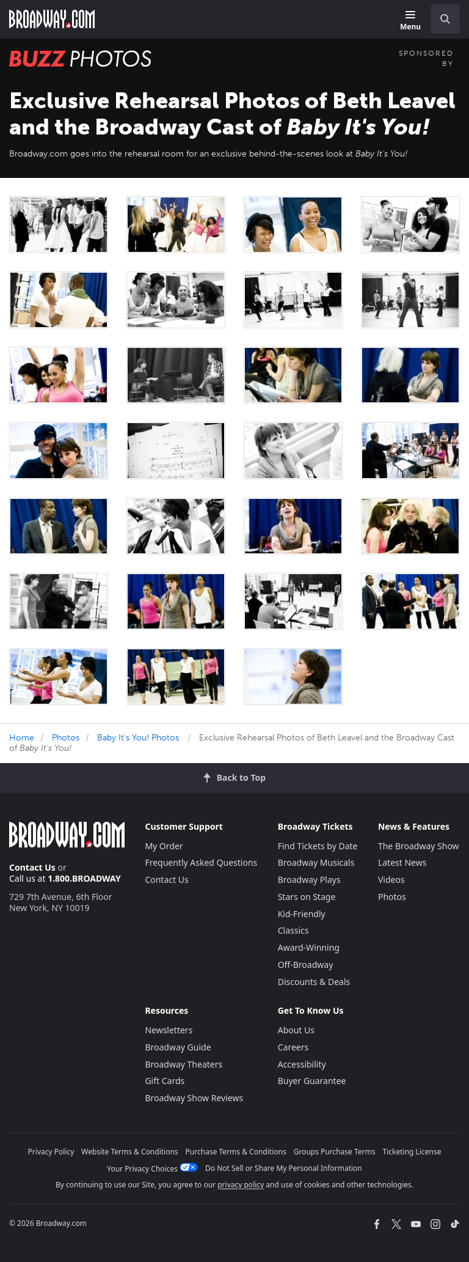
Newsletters (168, 1030)
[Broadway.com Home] (52, 19)
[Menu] (410, 21)
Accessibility (302, 1064)
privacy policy (240, 1184)
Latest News (402, 862)
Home (21, 737)
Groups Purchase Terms (335, 1151)
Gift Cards (164, 1081)
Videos (391, 879)
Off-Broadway (305, 964)
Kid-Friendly (301, 914)
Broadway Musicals (316, 862)
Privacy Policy (51, 1151)
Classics (293, 930)
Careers (293, 1047)
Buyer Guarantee (312, 1081)
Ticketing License (412, 1151)
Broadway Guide (178, 1047)
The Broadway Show (418, 846)
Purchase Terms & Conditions (236, 1151)
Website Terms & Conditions (129, 1151)
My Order (164, 846)
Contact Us (32, 867)
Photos (65, 737)
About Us (296, 1030)
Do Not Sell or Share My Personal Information (283, 1168)
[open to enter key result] (445, 19)
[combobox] (440, 19)
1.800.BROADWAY (84, 878)
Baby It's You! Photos (138, 737)
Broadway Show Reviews (194, 1098)
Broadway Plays (309, 879)
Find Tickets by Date (318, 846)
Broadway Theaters (183, 1064)
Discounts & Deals (314, 981)
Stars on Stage (307, 896)
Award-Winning (309, 947)
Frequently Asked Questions (201, 862)
